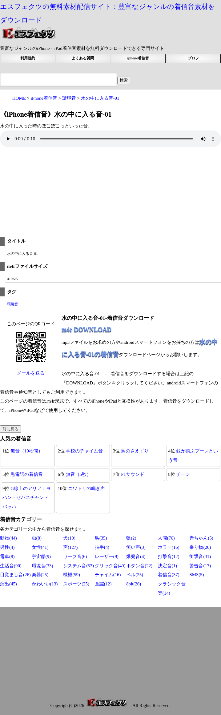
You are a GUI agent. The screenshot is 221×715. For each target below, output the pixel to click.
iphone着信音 (138, 58)
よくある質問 (83, 58)
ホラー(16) (168, 547)
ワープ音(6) (75, 556)
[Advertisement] (110, 194)
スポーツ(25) (76, 583)
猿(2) (131, 538)
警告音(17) (200, 565)
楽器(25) (40, 574)
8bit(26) (133, 583)
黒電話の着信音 (26, 474)
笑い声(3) (135, 547)
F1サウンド (132, 474)
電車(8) (7, 556)
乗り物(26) (200, 547)
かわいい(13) (45, 583)
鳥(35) (101, 538)
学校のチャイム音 (84, 450)
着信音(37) (168, 574)
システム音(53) (78, 565)
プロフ (193, 58)
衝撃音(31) (200, 556)
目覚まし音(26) (15, 574)
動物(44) (8, 538)
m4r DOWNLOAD (86, 329)
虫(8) (37, 538)
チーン (183, 474)
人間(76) (166, 538)
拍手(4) (102, 547)
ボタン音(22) (139, 565)
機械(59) (71, 574)
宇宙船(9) (41, 556)
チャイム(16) (108, 574)
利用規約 (27, 58)
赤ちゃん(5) (201, 538)
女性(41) (40, 547)
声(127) (70, 547)
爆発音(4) (135, 556)
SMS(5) (196, 574)
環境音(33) (42, 565)
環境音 (12, 304)
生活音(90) (11, 565)
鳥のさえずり (135, 450)
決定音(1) (167, 565)
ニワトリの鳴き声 (86, 488)
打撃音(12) (168, 556)
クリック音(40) (110, 565)
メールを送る (31, 373)
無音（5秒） (78, 474)
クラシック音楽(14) (172, 588)
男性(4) (7, 547)
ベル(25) (134, 574)
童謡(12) (103, 583)
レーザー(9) (107, 556)
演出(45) (8, 583)
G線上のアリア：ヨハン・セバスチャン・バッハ (26, 497)
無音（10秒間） (26, 450)
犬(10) (69, 538)
